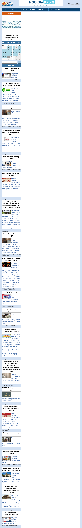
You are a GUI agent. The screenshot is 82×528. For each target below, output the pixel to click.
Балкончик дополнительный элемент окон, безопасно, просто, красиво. (11, 441)
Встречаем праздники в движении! (15, 75)
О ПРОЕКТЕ (67, 9)
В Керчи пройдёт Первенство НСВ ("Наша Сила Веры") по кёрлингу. (11, 299)
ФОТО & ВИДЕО (20, 9)
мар (3, 42)
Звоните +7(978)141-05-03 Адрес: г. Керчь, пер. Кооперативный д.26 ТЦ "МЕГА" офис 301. (11, 378)
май (19, 42)
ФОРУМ (32, 9)
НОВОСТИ (8, 9)
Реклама (11, 65)
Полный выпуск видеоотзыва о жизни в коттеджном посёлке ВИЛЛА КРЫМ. (11, 396)
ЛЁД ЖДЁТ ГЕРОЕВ (11, 292)
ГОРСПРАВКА (54, 9)
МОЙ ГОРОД (42, 9)
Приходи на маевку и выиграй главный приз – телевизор (11, 408)
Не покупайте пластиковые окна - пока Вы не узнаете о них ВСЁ (11, 132)
